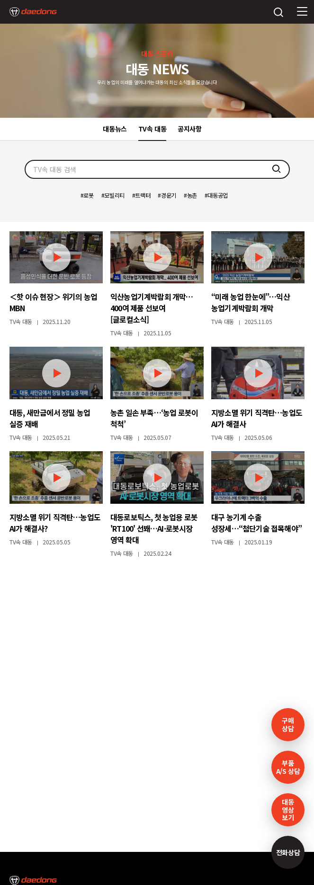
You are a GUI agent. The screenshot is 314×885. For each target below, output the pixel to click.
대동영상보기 (288, 810)
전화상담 (288, 852)
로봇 (88, 195)
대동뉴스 (115, 128)
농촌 (192, 195)
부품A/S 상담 (288, 767)
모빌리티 (114, 195)
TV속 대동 (152, 128)
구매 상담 (288, 724)
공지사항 (190, 128)
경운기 (168, 195)
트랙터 (142, 195)
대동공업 (217, 195)
